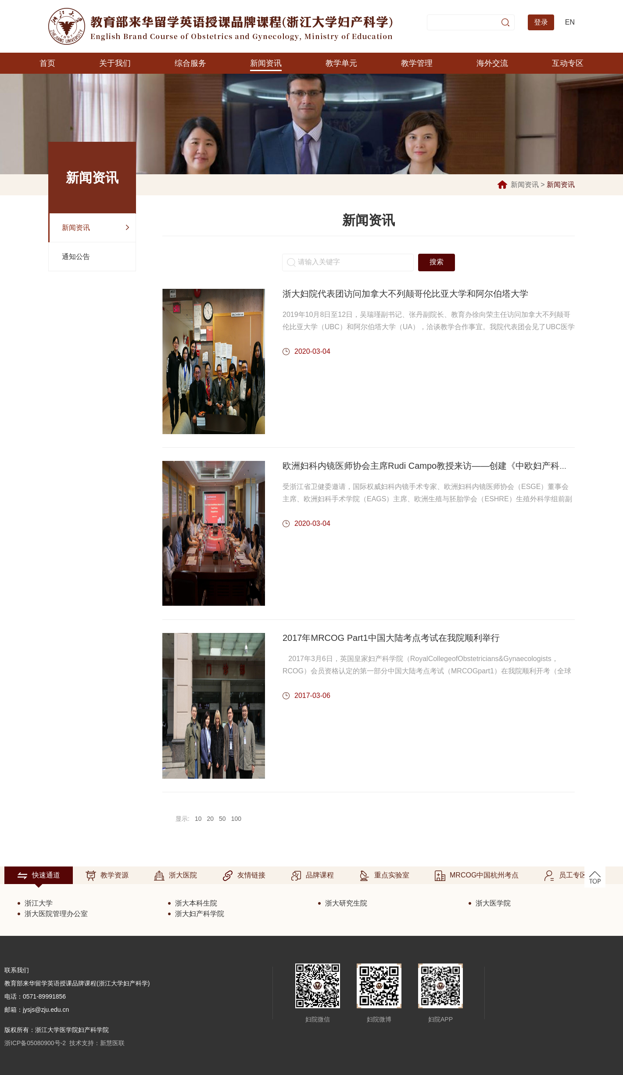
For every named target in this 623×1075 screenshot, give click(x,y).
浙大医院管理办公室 (56, 913)
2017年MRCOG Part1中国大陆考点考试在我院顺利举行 (391, 638)
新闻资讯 (266, 63)
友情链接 (243, 875)
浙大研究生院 (346, 903)
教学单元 (341, 63)
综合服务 (190, 63)
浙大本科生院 (196, 903)
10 (198, 818)
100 (236, 818)
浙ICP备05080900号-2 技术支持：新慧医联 (64, 1042)
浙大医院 (175, 875)
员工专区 (565, 875)
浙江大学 (39, 903)
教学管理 (417, 63)
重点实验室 (384, 875)
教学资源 (107, 875)
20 (210, 818)
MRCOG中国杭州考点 (477, 875)
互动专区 (568, 63)
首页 (47, 63)
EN (570, 22)
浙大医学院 (493, 903)
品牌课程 (312, 875)
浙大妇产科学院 (199, 913)
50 (222, 818)
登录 (541, 22)
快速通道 (38, 875)
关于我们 (115, 63)
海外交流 (492, 63)
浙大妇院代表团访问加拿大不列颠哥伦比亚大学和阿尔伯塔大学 (405, 293)
